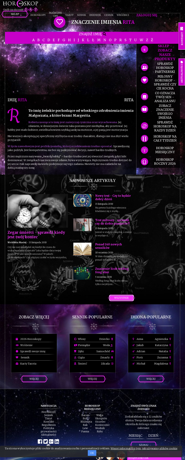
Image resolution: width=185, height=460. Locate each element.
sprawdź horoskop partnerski (165, 68)
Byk (85, 418)
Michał (139, 363)
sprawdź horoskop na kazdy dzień (165, 126)
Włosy (80, 339)
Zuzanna (164, 357)
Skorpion (101, 418)
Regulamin (49, 425)
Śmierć (80, 363)
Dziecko (106, 339)
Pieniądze (82, 345)
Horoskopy (38, 15)
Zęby (79, 351)
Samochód (105, 351)
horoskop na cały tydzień (165, 138)
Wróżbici (123, 15)
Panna (85, 431)
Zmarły (107, 357)
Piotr (138, 357)
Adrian (139, 351)
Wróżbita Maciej (17, 242)
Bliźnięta (86, 421)
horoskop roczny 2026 (165, 162)
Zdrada (107, 363)
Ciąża (79, 357)
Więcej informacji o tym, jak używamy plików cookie (144, 448)
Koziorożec (102, 425)
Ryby (100, 431)
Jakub (138, 345)
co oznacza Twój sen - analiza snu (164, 97)
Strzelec (100, 421)
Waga (99, 415)
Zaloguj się (146, 15)
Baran (85, 415)
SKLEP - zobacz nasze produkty (165, 52)
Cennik (108, 15)
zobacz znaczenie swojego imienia (165, 112)
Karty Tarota (26, 363)
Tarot (69, 15)
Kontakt (49, 421)
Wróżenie (24, 345)
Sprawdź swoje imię (30, 351)
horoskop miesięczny (165, 150)
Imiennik (95, 15)
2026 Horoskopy (28, 339)
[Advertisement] (71, 69)
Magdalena (163, 363)
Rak (85, 425)
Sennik (81, 15)
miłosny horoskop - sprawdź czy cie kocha (165, 82)
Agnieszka (163, 339)
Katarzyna (163, 345)
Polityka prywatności (49, 430)
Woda (108, 345)
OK (92, 453)
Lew (85, 428)
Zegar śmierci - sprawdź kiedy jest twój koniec (36, 234)
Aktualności (48, 434)
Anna (138, 339)
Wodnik (100, 428)
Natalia (165, 351)
